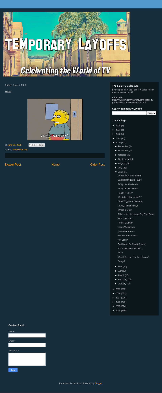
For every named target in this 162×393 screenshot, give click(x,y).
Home (55, 164)
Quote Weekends (126, 227)
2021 (118, 138)
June (121, 172)
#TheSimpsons (20, 149)
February (123, 279)
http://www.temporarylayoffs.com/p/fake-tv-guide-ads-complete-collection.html (133, 101)
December (123, 146)
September (124, 159)
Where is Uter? (125, 210)
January (122, 283)
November (123, 150)
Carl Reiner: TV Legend (129, 175)
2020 (118, 142)
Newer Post (13, 164)
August (122, 163)
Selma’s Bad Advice (127, 235)
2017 (118, 297)
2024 (118, 125)
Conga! (121, 261)
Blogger (98, 383)
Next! (120, 252)
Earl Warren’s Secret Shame (131, 244)
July (120, 167)
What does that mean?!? (130, 197)
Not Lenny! (123, 240)
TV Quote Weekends (128, 184)
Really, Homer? (125, 193)
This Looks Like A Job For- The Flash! (136, 214)
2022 (118, 134)
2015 (118, 306)
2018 (118, 293)
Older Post (97, 164)
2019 (118, 289)
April (120, 271)
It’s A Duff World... (126, 218)
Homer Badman (125, 222)
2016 (118, 302)
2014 (118, 310)
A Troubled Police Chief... (130, 248)
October (122, 155)
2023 (118, 129)
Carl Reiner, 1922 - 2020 (130, 180)
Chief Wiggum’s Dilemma (130, 201)
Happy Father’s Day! (128, 205)
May (120, 266)
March (121, 275)
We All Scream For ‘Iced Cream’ (133, 257)
